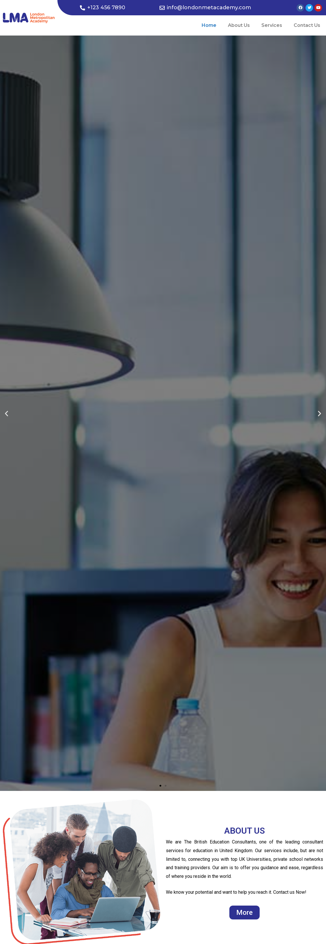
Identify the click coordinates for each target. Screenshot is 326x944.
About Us (239, 25)
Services (271, 25)
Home (209, 25)
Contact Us (307, 25)
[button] (160, 786)
